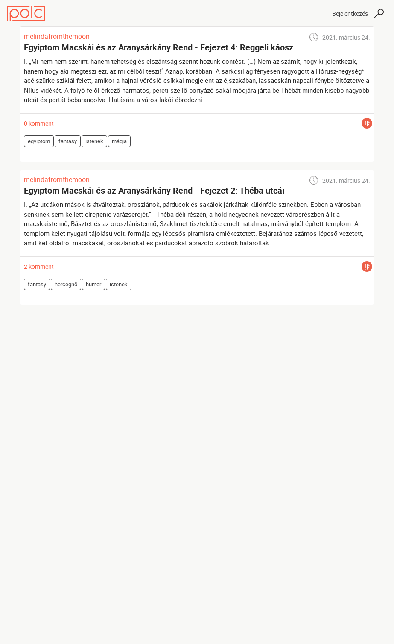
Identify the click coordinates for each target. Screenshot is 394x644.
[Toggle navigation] (318, 13)
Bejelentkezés (350, 13)
